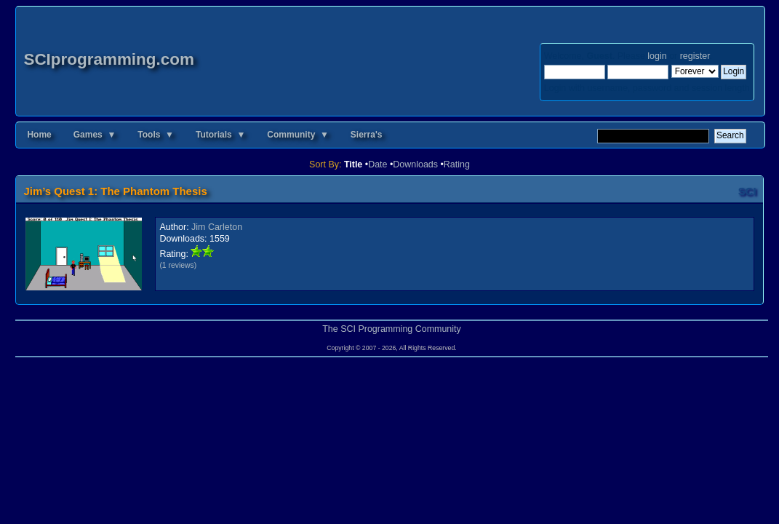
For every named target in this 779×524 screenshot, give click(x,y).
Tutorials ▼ (220, 135)
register (695, 56)
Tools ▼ (155, 135)
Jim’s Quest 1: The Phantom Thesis (115, 191)
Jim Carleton (216, 227)
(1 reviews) (177, 265)
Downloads (415, 164)
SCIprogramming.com (108, 59)
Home (39, 135)
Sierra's (367, 135)
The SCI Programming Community (391, 329)
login (656, 56)
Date (377, 164)
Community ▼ (298, 135)
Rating (457, 164)
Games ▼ (94, 135)
